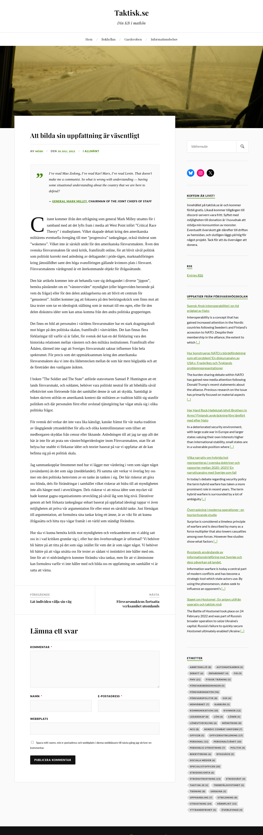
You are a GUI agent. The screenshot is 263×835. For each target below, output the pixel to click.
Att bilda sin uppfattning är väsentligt (86, 140)
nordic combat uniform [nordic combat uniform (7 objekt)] (223, 729)
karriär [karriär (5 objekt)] (222, 704)
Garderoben (133, 39)
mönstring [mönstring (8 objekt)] (231, 723)
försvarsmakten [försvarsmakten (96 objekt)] (204, 692)
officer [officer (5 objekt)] (197, 735)
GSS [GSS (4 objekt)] (227, 698)
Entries (195, 275)
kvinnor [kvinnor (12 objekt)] (232, 710)
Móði (39, 163)
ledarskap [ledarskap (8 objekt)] (199, 716)
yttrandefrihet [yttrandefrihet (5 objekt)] (203, 809)
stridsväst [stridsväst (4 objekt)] (235, 778)
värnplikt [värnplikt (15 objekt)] (227, 803)
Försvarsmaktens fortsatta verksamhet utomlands (138, 615)
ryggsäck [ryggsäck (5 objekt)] (225, 754)
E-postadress (110, 708)
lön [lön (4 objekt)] (218, 716)
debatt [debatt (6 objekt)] (196, 673)
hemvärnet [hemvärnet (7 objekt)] (199, 704)
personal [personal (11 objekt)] (199, 741)
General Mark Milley (69, 213)
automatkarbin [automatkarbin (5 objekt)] (230, 667)
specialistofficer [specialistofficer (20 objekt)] (205, 766)
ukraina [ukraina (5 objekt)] (218, 791)
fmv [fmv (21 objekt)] (195, 679)
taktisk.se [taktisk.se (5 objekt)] (199, 785)
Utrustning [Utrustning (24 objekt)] (201, 803)
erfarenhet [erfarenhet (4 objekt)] (218, 673)
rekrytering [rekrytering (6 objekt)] (200, 754)
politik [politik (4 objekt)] (238, 747)
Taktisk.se (131, 12)
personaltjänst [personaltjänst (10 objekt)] (227, 741)
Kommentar (41, 658)
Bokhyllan (108, 39)
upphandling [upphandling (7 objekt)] (201, 797)
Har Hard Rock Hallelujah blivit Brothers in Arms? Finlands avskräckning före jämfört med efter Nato (217, 415)
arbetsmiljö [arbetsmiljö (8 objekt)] (200, 667)
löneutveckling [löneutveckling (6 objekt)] (203, 723)
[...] (198, 342)
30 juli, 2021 (68, 163)
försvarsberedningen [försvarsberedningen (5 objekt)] (207, 685)
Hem (88, 39)
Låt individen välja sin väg (51, 613)
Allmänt (94, 163)
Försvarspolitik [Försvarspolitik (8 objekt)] (203, 698)
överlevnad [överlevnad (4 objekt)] (231, 809)
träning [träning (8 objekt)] (197, 791)
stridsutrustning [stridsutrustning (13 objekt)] (205, 778)
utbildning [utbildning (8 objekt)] (227, 797)
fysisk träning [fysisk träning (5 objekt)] (218, 679)
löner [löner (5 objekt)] (234, 716)
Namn (36, 708)
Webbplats (39, 731)
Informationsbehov (164, 39)
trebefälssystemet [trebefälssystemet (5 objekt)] (229, 785)
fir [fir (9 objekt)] (238, 673)
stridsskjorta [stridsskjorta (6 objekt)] (202, 772)
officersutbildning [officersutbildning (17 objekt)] (226, 735)
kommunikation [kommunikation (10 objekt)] (204, 710)
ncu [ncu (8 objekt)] (194, 729)
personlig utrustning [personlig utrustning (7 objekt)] (207, 747)
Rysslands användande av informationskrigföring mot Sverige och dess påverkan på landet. (214, 557)
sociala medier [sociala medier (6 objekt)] (202, 760)
